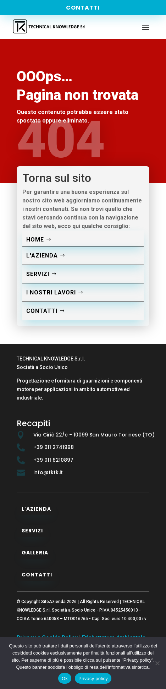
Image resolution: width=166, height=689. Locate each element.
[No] (157, 663)
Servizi (37, 274)
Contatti (83, 8)
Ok (65, 678)
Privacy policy (93, 678)
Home (35, 239)
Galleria (35, 552)
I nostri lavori (51, 292)
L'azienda (42, 255)
